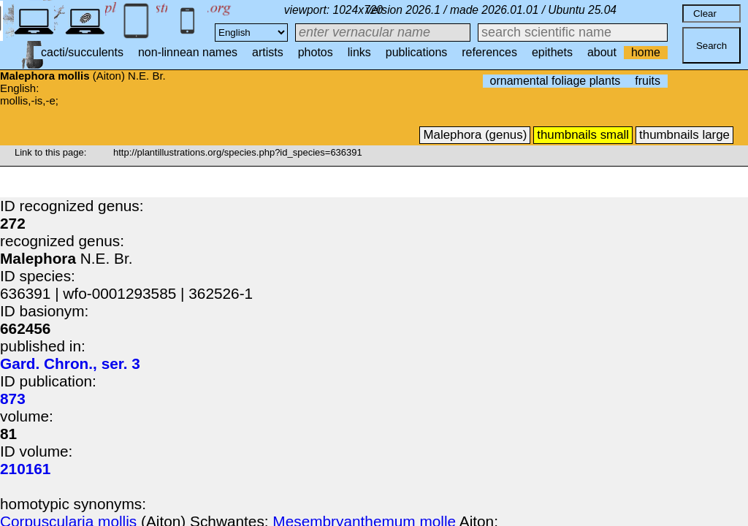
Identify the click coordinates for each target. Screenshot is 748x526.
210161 (25, 468)
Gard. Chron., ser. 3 (70, 363)
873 (13, 398)
